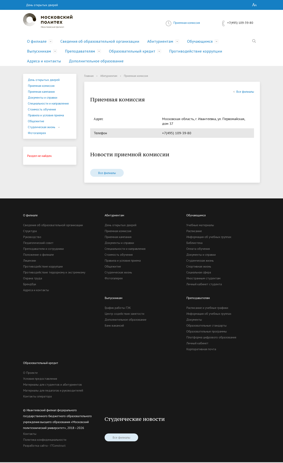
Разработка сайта (35, 446)
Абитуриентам (160, 41)
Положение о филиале (38, 255)
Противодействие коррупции (195, 51)
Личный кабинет (197, 344)
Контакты (29, 434)
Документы (194, 320)
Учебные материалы (200, 226)
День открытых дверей (42, 5)
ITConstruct (58, 446)
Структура (30, 232)
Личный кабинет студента (204, 285)
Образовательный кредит (132, 51)
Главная (89, 76)
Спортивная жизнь (198, 267)
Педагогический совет (38, 243)
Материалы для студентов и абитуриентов (52, 385)
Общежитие (36, 121)
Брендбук (29, 285)
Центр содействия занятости (124, 314)
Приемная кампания (41, 92)
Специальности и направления (48, 103)
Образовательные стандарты (206, 326)
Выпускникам (39, 51)
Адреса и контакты (44, 61)
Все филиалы (243, 92)
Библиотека (194, 243)
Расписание (194, 232)
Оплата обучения (198, 249)
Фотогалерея (37, 133)
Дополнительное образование (96, 61)
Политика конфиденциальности (44, 440)
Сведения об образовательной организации (99, 41)
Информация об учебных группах (208, 238)
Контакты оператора (37, 397)
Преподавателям (80, 51)
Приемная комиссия (186, 23)
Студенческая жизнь (41, 127)
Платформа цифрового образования (211, 338)
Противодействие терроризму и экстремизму (54, 273)
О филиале (37, 41)
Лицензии (29, 261)
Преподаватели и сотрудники (43, 249)
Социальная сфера (198, 273)
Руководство (32, 238)
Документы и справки (42, 97)
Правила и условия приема (46, 115)
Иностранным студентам (203, 279)
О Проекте (30, 373)
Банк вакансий (114, 326)
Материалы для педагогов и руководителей (53, 391)
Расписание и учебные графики (207, 308)
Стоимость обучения (42, 109)
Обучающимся (200, 41)
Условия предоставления (40, 379)
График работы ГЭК (118, 308)
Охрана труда (32, 279)
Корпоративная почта (201, 350)
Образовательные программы (206, 332)
